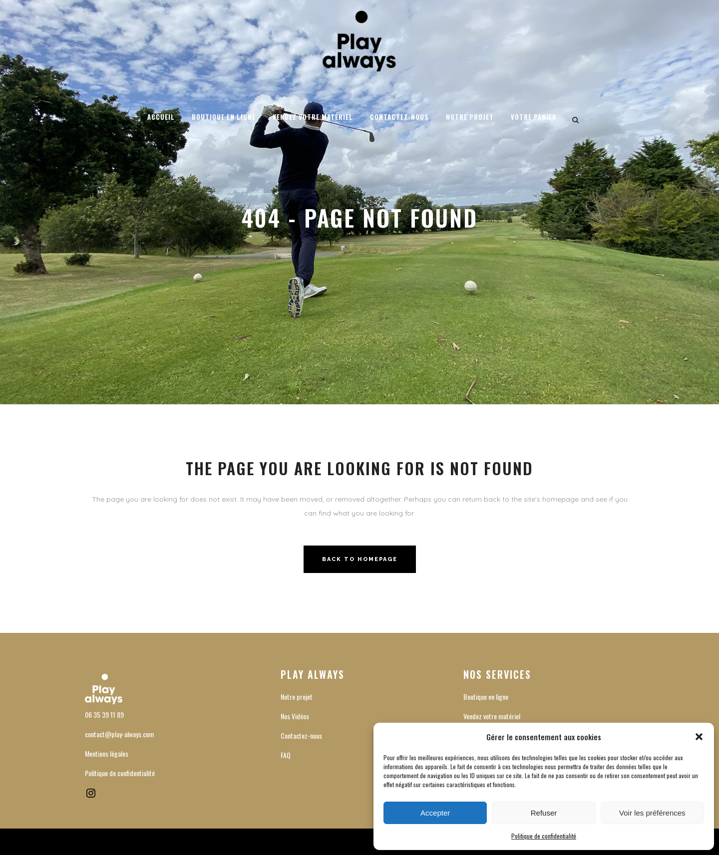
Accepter (435, 813)
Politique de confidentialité (543, 836)
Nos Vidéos (295, 716)
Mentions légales (106, 753)
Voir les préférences (652, 813)
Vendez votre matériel (491, 716)
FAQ (286, 755)
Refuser (544, 813)
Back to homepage (359, 559)
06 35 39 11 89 (104, 714)
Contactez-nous (301, 735)
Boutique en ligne (485, 696)
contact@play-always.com (119, 734)
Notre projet (297, 696)
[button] (699, 737)
